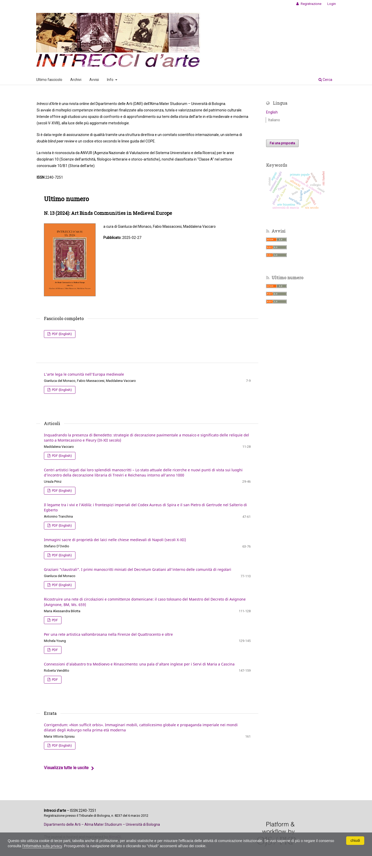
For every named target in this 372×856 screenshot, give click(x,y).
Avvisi (94, 80)
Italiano (274, 120)
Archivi (75, 80)
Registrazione (310, 4)
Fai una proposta (282, 143)
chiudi (355, 840)
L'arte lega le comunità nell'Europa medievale (84, 374)
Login (331, 4)
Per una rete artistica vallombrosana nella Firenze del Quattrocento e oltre (108, 634)
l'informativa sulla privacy (42, 846)
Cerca (325, 80)
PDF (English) (61, 334)
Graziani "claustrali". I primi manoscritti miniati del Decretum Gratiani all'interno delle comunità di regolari (137, 569)
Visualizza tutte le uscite (66, 767)
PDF (54, 620)
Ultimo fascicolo (49, 80)
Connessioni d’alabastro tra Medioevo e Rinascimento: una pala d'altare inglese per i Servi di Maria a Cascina (139, 664)
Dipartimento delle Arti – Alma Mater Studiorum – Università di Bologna (102, 824)
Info (110, 80)
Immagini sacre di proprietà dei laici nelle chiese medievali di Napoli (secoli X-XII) (115, 539)
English (272, 112)
